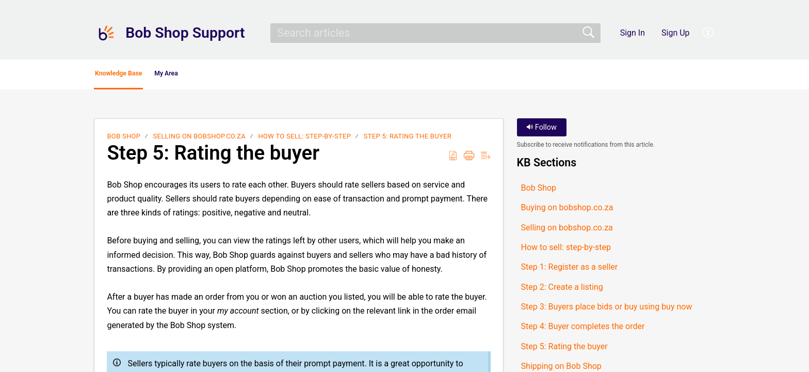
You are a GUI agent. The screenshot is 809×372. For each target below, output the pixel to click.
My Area (224, 75)
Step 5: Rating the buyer (407, 139)
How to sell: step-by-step (304, 139)
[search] (435, 33)
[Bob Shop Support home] (106, 33)
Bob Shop (123, 139)
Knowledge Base (142, 75)
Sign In (632, 33)
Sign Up (675, 33)
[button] (708, 33)
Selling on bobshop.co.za (199, 139)
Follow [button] (541, 130)
